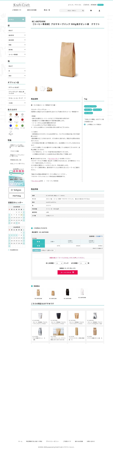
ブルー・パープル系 (11, 128)
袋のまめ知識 (79, 441)
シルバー (22, 116)
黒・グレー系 (11, 122)
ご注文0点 (86, 5)
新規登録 (93, 5)
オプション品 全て (14, 87)
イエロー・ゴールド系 (16, 128)
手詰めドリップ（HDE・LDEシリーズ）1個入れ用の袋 (17, 146)
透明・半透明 (11, 134)
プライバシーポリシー (52, 441)
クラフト (10, 116)
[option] (67, 58)
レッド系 (22, 122)
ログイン (100, 5)
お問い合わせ (91, 441)
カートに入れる (66, 272)
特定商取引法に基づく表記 (34, 441)
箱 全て (11, 66)
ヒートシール (36, 181)
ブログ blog (16, 196)
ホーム (20, 441)
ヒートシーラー (53, 158)
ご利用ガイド (67, 441)
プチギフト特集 (14, 151)
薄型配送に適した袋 (15, 160)
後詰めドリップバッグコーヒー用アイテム (17, 155)
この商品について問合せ (94, 124)
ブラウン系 (16, 116)
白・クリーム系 (16, 122)
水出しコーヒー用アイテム (17, 163)
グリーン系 (22, 128)
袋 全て (11, 30)
